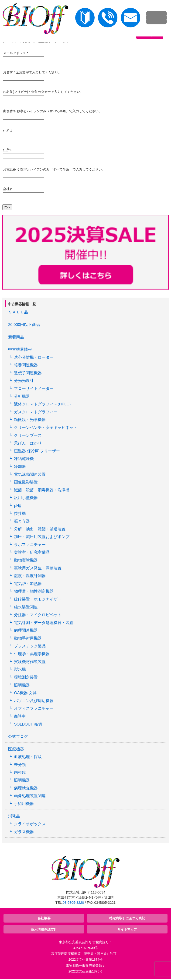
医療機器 (16, 749)
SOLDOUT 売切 (28, 724)
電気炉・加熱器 (28, 583)
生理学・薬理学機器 (32, 654)
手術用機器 (24, 804)
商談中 (20, 716)
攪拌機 (20, 513)
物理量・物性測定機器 (34, 591)
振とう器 (22, 521)
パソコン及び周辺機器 (34, 701)
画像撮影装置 (26, 482)
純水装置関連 (26, 607)
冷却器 (20, 466)
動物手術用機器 (28, 638)
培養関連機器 (26, 365)
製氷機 (20, 669)
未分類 (20, 764)
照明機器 (22, 685)
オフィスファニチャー (34, 708)
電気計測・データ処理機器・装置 (43, 623)
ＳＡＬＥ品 (18, 312)
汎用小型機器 (26, 498)
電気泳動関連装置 (30, 474)
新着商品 (16, 337)
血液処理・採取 (28, 757)
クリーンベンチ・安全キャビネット (45, 427)
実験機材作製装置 (30, 662)
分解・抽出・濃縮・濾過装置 (39, 529)
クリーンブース (28, 435)
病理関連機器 (26, 630)
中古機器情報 (20, 349)
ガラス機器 (24, 832)
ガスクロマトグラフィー (36, 412)
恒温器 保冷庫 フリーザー (37, 451)
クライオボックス (30, 824)
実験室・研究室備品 (32, 552)
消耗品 (14, 816)
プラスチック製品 (30, 646)
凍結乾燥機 (24, 459)
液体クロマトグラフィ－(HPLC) (42, 404)
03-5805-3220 (73, 902)
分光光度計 (24, 380)
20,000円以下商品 (24, 324)
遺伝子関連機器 (28, 373)
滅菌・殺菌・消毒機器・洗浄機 (41, 490)
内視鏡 (20, 772)
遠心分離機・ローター (34, 357)
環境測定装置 (26, 677)
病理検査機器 (26, 788)
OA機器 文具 (25, 693)
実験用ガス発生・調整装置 (38, 568)
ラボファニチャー (30, 544)
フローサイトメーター (34, 388)
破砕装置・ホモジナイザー (38, 599)
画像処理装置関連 (30, 796)
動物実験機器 (26, 560)
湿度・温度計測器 (30, 576)
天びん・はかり (28, 443)
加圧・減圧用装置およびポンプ (41, 537)
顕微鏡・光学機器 (30, 419)
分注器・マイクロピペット (38, 615)
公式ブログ (18, 736)
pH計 (18, 505)
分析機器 (22, 396)
